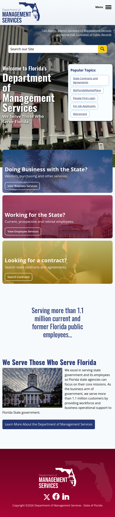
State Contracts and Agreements (85, 80)
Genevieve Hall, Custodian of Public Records (83, 34)
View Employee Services (22, 231)
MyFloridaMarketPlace (87, 90)
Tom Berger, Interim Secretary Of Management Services (76, 30)
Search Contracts (18, 277)
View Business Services (22, 186)
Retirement (80, 114)
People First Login (84, 98)
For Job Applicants (84, 106)
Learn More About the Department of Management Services (49, 424)
